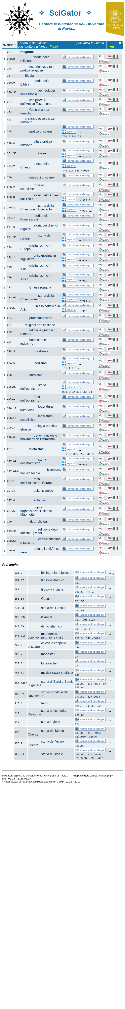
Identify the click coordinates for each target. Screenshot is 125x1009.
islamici (40, 617)
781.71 (76, 136)
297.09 (79, 734)
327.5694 (81, 760)
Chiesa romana (37, 287)
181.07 (67, 454)
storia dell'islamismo (33, 461)
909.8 (86, 200)
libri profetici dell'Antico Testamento (38, 101)
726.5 (66, 136)
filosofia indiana (45, 589)
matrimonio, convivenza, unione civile (45, 635)
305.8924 (93, 684)
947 (105, 684)
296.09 (79, 684)
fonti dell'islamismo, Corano (38, 481)
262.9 (79, 638)
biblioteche (42, 663)
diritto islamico (44, 626)
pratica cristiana (38, 131)
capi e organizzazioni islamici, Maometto (36, 511)
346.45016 (82, 170)
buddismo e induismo (33, 341)
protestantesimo (38, 318)
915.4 (76, 368)
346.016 (67, 170)
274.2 (79, 725)
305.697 (78, 454)
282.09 (79, 747)
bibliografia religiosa (49, 572)
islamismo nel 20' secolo (40, 471)
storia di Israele (45, 755)
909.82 (87, 210)
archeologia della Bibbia (37, 92)
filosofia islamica (46, 580)
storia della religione (34, 58)
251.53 (87, 240)
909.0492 (68, 392)
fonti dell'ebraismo (32, 398)
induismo (35, 363)
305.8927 (89, 619)
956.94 (87, 392)
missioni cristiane (39, 177)
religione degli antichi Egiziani (39, 531)
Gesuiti (36, 153)
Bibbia (29, 75)
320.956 (80, 738)
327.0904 (93, 697)
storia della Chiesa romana (37, 297)
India (38, 704)
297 (77, 583)
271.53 (87, 156)
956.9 (86, 300)
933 (78, 392)
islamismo (34, 449)
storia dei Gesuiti (46, 608)
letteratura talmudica (36, 408)
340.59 (90, 454)
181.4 (66, 368)
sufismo (34, 500)
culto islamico (38, 490)
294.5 (79, 592)
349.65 (87, 629)
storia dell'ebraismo (33, 386)
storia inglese (44, 722)
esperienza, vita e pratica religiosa (37, 68)
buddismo (36, 351)
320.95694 (94, 756)
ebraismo (33, 375)
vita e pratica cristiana (36, 143)
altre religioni (36, 521)
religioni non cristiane (39, 325)
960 (84, 280)
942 (84, 260)
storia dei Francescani (33, 217)
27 (76, 656)
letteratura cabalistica (36, 417)
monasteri (41, 654)
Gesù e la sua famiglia (34, 111)
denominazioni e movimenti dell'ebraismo (39, 437)
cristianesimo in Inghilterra (38, 257)
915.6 (93, 738)
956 (84, 464)
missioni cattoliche (32, 187)
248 (77, 647)
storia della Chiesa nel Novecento (38, 207)
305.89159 (94, 734)
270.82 (79, 697)
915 (84, 311)
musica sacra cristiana (50, 672)
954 (99, 706)
